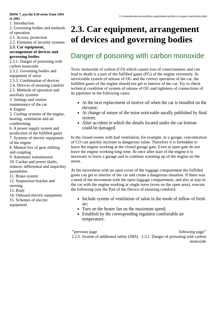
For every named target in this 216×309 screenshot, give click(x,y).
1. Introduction (22, 23)
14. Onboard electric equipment (36, 195)
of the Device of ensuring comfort (145, 189)
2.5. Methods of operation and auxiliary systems (34, 92)
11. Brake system (24, 176)
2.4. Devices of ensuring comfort (37, 85)
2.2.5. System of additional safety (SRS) (105, 236)
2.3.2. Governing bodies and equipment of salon (33, 73)
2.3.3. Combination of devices (34, 80)
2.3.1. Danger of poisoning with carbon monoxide (36, 63)
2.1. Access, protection (28, 37)
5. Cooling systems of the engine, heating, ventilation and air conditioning (37, 119)
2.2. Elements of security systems (37, 42)
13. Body (17, 190)
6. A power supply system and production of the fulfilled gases (36, 130)
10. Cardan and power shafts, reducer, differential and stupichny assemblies (38, 166)
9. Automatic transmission (31, 157)
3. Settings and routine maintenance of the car (28, 102)
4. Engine (17, 109)
